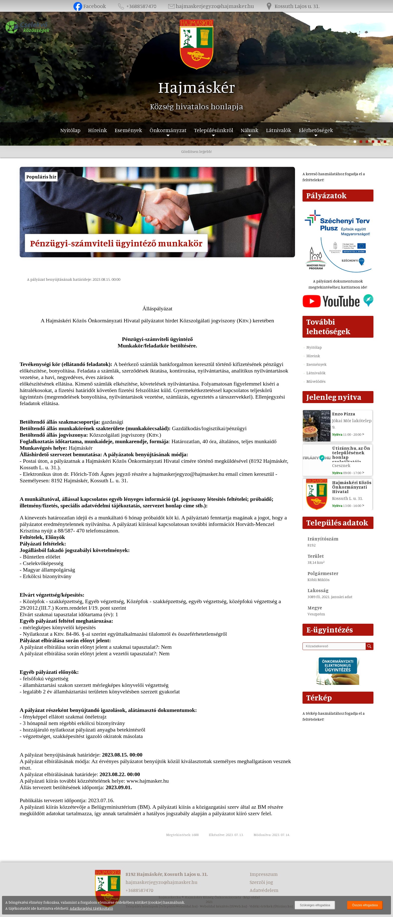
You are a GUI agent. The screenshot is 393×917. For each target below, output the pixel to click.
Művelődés (316, 381)
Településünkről (213, 130)
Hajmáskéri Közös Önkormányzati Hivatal (351, 487)
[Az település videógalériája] (338, 306)
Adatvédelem (264, 890)
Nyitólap (70, 130)
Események (128, 130)
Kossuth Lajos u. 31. (292, 6)
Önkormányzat (168, 130)
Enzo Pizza (343, 413)
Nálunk (249, 130)
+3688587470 (136, 6)
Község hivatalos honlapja (196, 106)
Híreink (97, 130)
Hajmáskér (196, 87)
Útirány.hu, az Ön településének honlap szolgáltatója (351, 454)
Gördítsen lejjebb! (196, 151)
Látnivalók (278, 130)
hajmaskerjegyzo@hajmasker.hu (210, 6)
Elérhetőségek (316, 130)
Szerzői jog (261, 882)
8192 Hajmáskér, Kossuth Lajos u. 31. (167, 874)
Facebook (89, 6)
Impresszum (264, 874)
